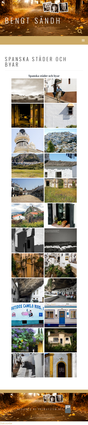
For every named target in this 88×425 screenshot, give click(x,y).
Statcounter (6, 423)
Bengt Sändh (33, 20)
